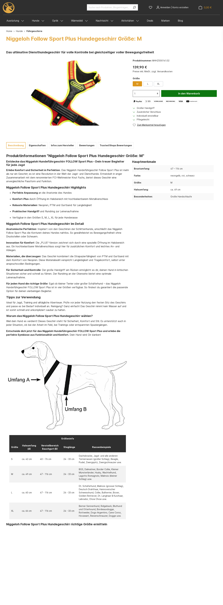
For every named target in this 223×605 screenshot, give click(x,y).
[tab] (16, 145)
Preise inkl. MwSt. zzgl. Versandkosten (153, 71)
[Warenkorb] (205, 7)
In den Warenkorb (189, 93)
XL (158, 83)
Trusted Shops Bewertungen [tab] (116, 145)
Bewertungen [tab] (86, 145)
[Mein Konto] (172, 7)
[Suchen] (134, 7)
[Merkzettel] (150, 7)
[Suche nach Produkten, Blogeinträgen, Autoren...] (109, 7)
